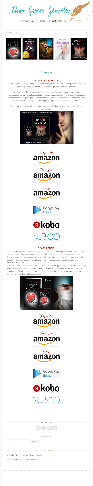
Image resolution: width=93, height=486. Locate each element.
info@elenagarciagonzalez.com (28, 459)
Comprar (46, 72)
